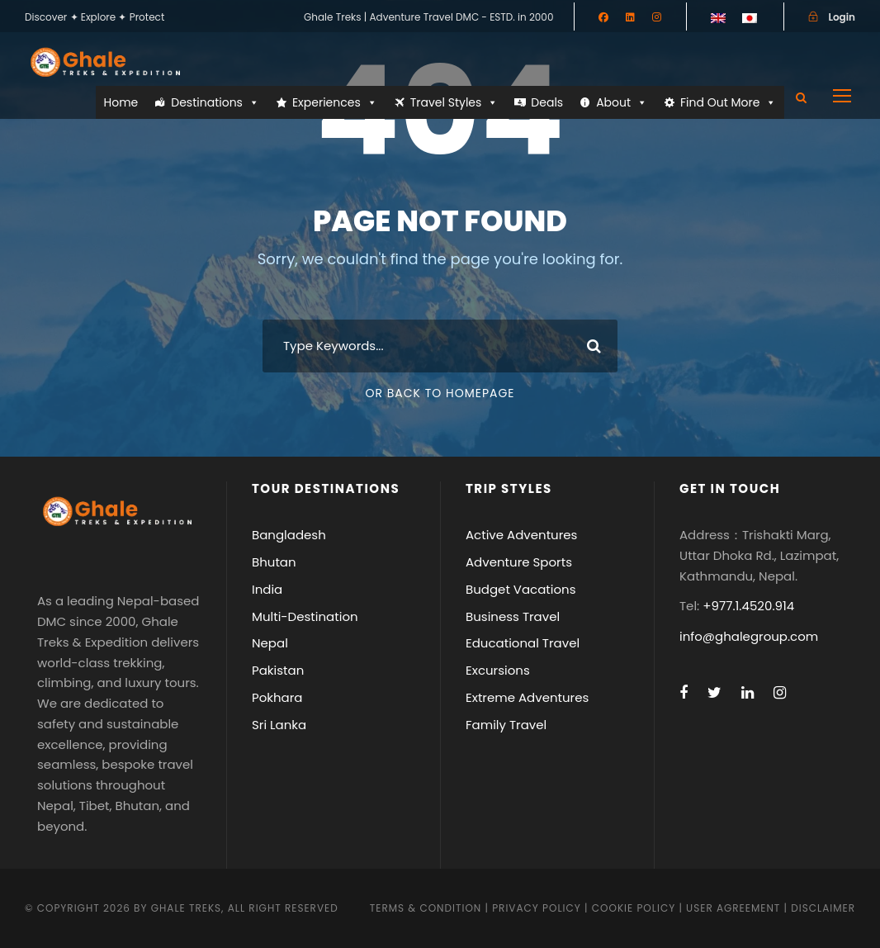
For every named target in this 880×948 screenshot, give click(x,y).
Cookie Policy (633, 908)
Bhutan (274, 562)
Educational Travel (523, 643)
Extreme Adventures (527, 697)
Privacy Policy (536, 908)
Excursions (498, 670)
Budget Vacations (521, 589)
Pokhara (277, 697)
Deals (547, 102)
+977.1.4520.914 (748, 605)
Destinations (215, 102)
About (621, 102)
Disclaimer (823, 908)
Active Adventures (521, 534)
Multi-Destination (305, 616)
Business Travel (513, 616)
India (267, 589)
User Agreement (734, 908)
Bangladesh (289, 534)
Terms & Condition (425, 908)
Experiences (334, 102)
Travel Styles (454, 102)
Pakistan (278, 670)
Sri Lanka (279, 724)
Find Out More (728, 102)
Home (121, 102)
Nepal (270, 643)
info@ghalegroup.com (748, 636)
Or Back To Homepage (439, 393)
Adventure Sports (519, 562)
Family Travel (506, 724)
